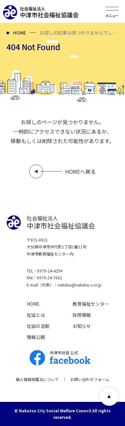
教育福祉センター (91, 304)
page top (109, 396)
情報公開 (36, 337)
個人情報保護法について (37, 379)
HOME (19, 32)
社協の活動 (38, 326)
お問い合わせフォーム (89, 379)
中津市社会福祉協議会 (49, 12)
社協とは (36, 315)
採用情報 (82, 315)
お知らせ (82, 326)
